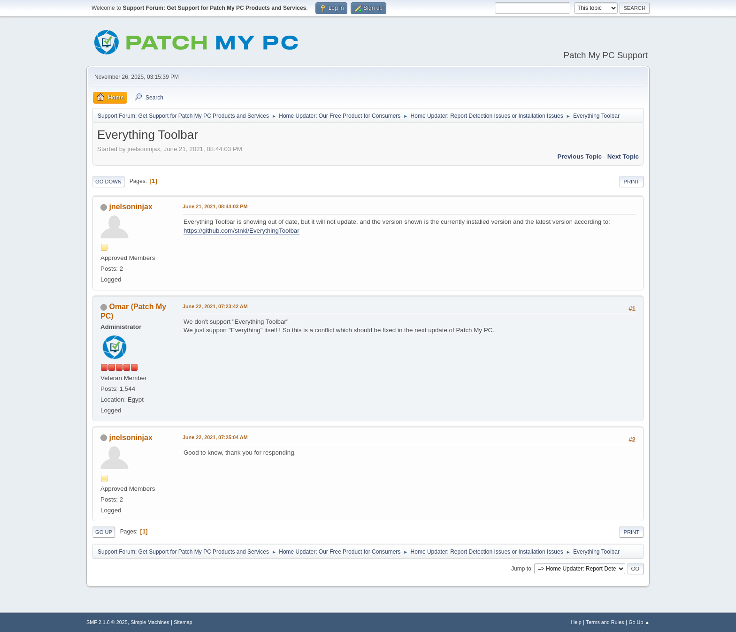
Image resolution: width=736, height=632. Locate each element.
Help (576, 622)
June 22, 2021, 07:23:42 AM (215, 306)
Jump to (521, 568)
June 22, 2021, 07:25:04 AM (215, 437)
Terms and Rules (605, 622)
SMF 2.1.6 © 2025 (107, 622)
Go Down (108, 181)
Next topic (623, 156)
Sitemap (183, 622)
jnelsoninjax (130, 207)
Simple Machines (149, 622)
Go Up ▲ (639, 622)
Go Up (103, 532)
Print (631, 181)
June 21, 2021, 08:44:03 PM (215, 206)
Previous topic (579, 156)
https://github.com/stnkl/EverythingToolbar (241, 230)
